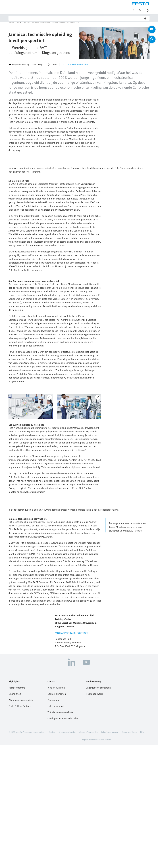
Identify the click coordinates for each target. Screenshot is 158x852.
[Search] (79, 18)
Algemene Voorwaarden (88, 839)
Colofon (52, 839)
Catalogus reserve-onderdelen (63, 825)
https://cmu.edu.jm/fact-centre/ (72, 740)
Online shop (15, 801)
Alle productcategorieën (21, 807)
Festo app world (94, 801)
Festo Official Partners (20, 813)
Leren (26, 26)
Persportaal (53, 807)
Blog (19, 26)
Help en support (56, 813)
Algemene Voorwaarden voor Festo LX (96, 846)
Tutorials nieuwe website (60, 819)
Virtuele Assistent (56, 795)
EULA (142, 839)
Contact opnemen (57, 801)
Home (11, 26)
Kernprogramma (17, 795)
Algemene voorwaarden (98, 795)
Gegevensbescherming (67, 839)
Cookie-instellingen (129, 839)
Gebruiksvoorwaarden (109, 839)
